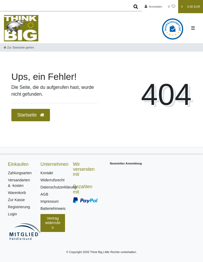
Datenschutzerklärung (58, 187)
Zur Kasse (16, 200)
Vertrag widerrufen (53, 223)
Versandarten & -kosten (19, 183)
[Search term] (65, 6)
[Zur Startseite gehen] (19, 47)
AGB (44, 194)
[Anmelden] (153, 6)
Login (12, 214)
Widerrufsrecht (52, 180)
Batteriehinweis (53, 208)
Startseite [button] (30, 115)
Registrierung (19, 207)
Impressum (49, 201)
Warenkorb (17, 193)
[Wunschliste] (171, 6)
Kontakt (46, 173)
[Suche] (136, 6)
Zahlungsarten (20, 173)
